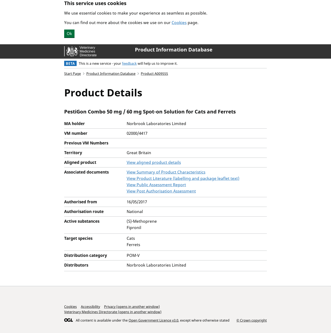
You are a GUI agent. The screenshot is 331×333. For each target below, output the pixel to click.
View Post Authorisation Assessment (161, 191)
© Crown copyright (251, 320)
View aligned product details (154, 162)
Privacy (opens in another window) (132, 306)
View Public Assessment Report (156, 184)
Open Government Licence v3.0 (153, 320)
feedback (129, 63)
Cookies (179, 22)
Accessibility (90, 306)
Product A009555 (154, 73)
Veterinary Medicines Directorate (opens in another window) (112, 312)
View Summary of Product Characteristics (166, 172)
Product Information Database (173, 49)
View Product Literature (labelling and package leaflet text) (183, 178)
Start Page (72, 73)
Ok (69, 33)
